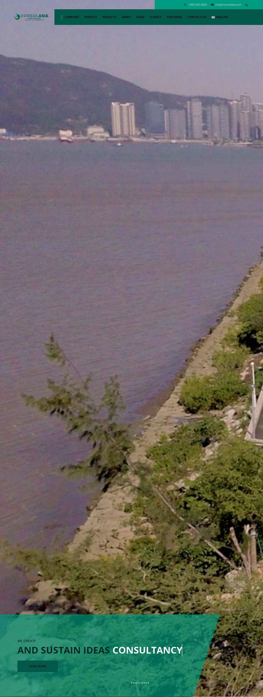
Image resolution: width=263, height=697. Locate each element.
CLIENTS (155, 17)
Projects (110, 17)
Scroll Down (140, 686)
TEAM (140, 17)
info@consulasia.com (226, 4)
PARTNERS (174, 17)
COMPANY (71, 17)
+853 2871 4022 (198, 4)
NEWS (126, 17)
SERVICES (90, 17)
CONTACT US (196, 17)
